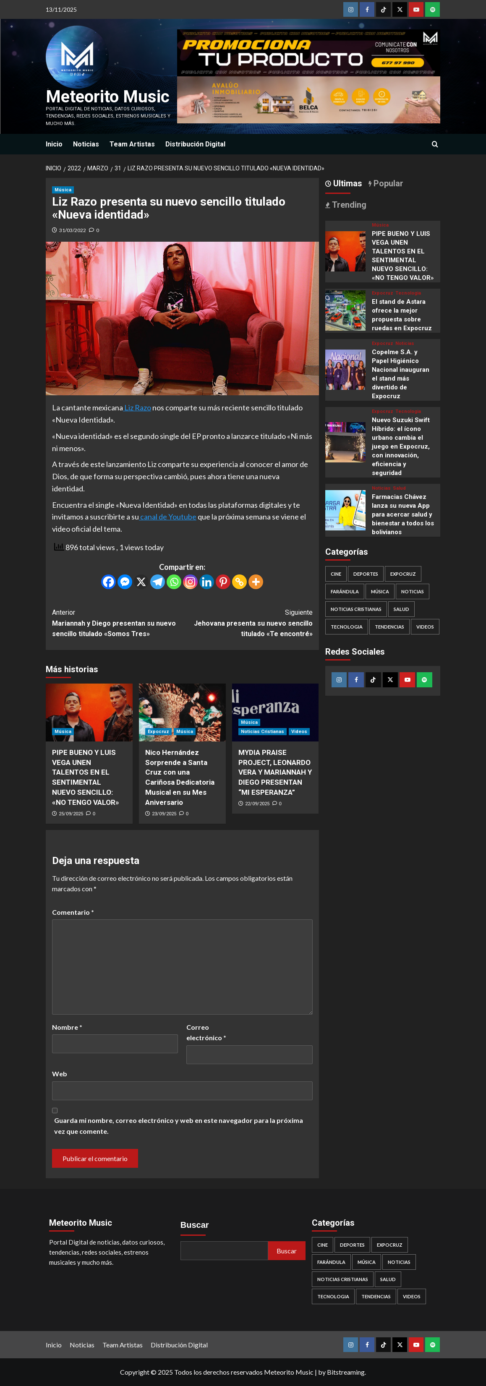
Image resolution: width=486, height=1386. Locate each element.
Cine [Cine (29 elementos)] (336, 574)
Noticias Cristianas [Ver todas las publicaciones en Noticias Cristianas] (262, 731)
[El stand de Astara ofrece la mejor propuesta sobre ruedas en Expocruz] (345, 309)
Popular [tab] (387, 183)
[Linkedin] (206, 581)
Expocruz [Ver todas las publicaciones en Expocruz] (158, 731)
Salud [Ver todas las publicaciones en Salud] (399, 488)
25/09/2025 (71, 814)
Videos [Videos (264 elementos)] (425, 626)
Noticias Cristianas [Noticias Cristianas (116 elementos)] (356, 609)
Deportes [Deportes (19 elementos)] (365, 574)
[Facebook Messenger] (125, 581)
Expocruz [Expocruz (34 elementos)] (403, 574)
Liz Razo (137, 407)
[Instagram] (190, 581)
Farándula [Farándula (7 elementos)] (345, 591)
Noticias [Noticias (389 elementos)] (412, 591)
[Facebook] (108, 581)
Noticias (86, 144)
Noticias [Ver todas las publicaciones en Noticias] (404, 343)
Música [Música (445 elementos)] (380, 591)
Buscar (194, 1224)
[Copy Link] (239, 581)
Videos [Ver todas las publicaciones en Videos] (299, 731)
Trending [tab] (348, 205)
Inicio (54, 144)
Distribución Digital (195, 144)
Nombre (67, 1027)
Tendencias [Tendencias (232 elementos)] (389, 626)
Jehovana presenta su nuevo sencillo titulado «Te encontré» (247, 622)
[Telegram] (157, 581)
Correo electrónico (206, 1032)
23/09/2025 (164, 814)
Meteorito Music (108, 97)
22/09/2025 (257, 804)
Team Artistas (132, 144)
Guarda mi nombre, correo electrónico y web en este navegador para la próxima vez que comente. (178, 1125)
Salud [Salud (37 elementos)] (401, 609)
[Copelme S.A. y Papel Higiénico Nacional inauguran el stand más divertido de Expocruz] (345, 369)
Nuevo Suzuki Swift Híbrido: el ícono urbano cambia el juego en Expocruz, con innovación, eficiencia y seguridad (401, 446)
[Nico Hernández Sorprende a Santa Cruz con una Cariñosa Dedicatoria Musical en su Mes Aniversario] (182, 712)
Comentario (73, 912)
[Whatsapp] (174, 581)
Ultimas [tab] (346, 183)
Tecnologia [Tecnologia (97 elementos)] (347, 626)
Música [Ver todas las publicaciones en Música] (63, 190)
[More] (255, 581)
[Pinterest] (223, 581)
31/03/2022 (72, 230)
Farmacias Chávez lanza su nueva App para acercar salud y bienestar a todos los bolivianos (403, 514)
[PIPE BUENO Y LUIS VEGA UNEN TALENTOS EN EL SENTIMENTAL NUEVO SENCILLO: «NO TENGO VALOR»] (89, 712)
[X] (141, 581)
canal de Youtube (167, 516)
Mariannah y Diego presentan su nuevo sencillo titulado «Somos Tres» (117, 622)
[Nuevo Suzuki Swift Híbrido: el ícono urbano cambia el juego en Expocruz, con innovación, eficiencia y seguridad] (345, 441)
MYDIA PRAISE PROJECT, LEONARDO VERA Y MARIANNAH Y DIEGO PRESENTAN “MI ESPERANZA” (275, 772)
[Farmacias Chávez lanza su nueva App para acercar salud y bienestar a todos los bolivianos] (345, 509)
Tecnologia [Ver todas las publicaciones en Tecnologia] (408, 293)
